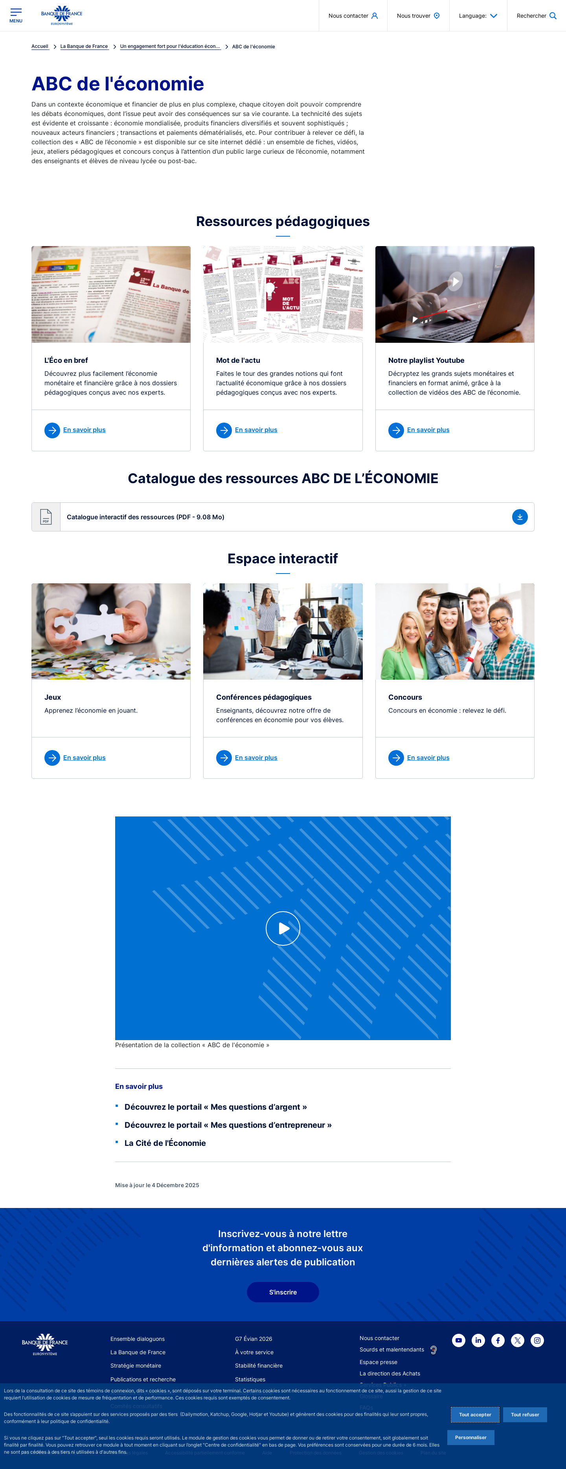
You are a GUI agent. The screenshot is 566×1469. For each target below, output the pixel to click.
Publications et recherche (143, 1379)
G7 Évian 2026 (253, 1338)
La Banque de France (137, 1352)
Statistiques (250, 1379)
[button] (283, 516)
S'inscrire (283, 1292)
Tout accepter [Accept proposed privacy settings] (475, 1415)
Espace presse (378, 1362)
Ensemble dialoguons (137, 1338)
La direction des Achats (390, 1373)
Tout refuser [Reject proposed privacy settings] (525, 1415)
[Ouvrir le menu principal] (15, 15)
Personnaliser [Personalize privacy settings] (471, 1437)
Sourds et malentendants (392, 1349)
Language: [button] (478, 16)
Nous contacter (379, 1338)
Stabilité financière (259, 1365)
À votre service (254, 1352)
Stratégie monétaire (135, 1365)
